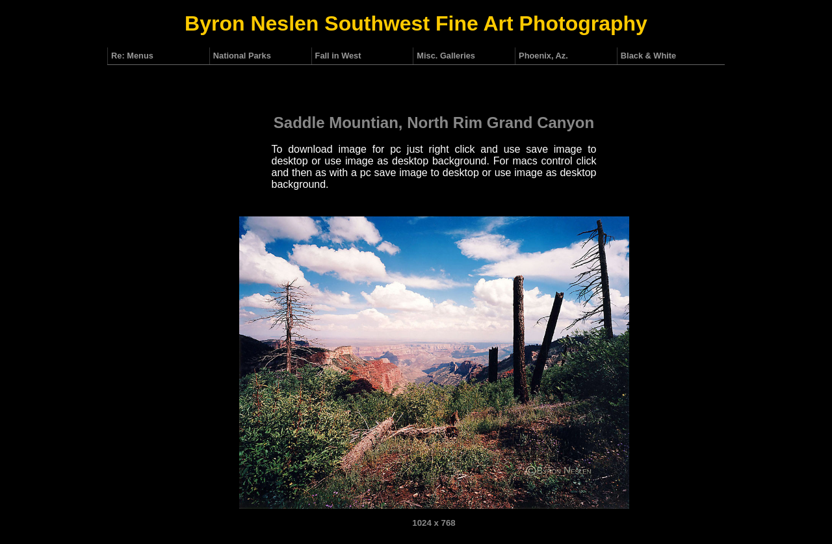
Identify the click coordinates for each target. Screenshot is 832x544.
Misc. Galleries (446, 55)
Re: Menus (132, 55)
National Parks (242, 55)
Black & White (648, 55)
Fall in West (338, 55)
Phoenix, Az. (543, 55)
